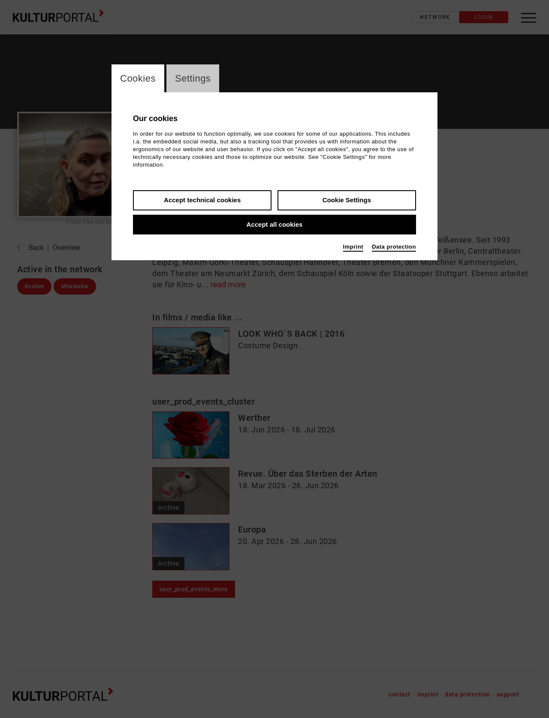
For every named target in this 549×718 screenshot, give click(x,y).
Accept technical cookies (202, 200)
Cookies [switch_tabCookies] (138, 78)
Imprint (353, 246)
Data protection (394, 246)
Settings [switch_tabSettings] (193, 78)
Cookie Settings (347, 200)
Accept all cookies (275, 224)
